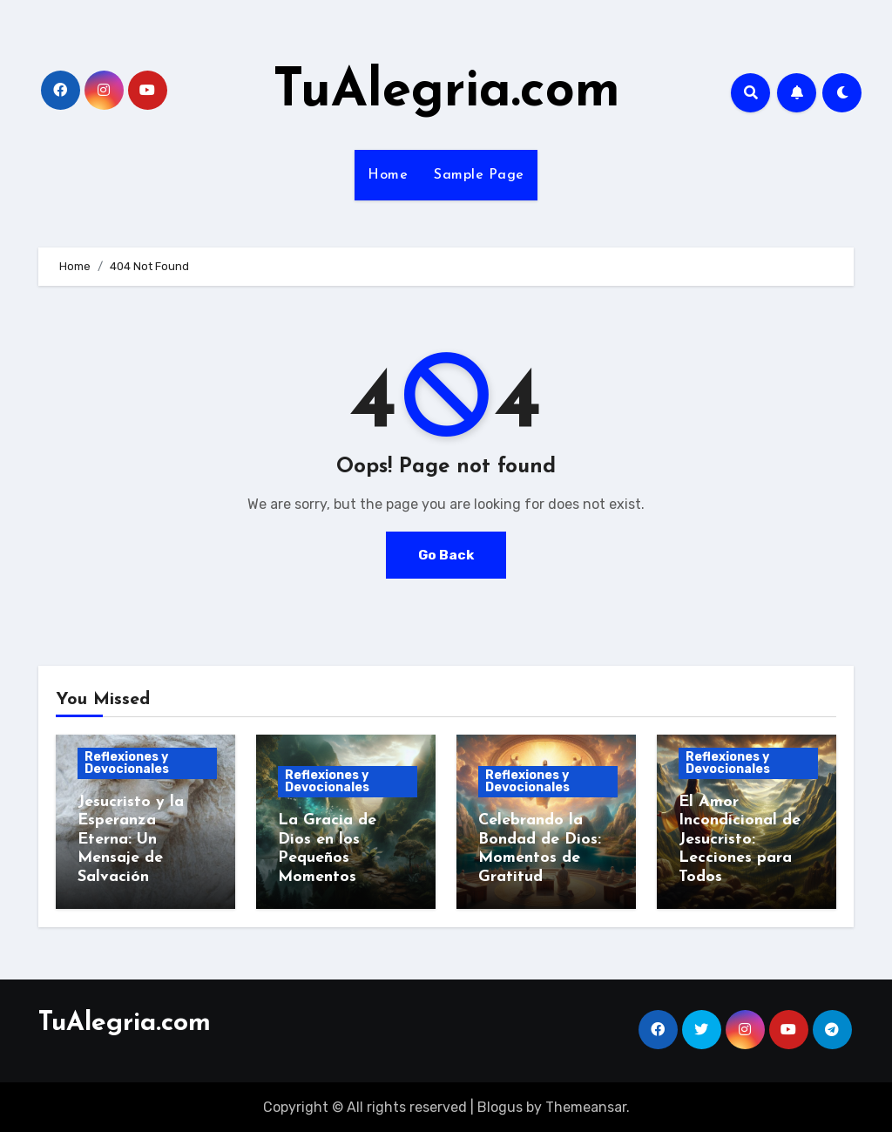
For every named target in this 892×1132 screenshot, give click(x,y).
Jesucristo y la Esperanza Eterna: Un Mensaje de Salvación (131, 839)
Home (388, 175)
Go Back (446, 554)
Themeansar (585, 1106)
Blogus (500, 1106)
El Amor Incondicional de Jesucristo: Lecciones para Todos (740, 839)
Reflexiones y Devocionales (126, 762)
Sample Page (479, 175)
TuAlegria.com (446, 92)
